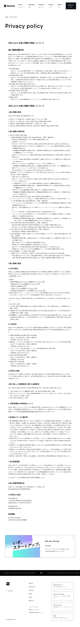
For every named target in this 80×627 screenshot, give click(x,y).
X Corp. (13, 288)
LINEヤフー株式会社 (17, 286)
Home (6, 17)
